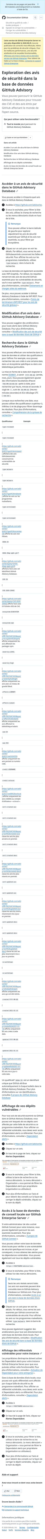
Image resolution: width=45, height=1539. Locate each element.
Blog (32, 1530)
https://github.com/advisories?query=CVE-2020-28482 (11, 601)
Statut (4, 1530)
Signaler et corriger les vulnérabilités (20, 28)
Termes (22, 1527)
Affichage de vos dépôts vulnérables (18, 1107)
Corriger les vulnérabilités (16, 30)
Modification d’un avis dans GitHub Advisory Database (22, 315)
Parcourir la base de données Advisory (21, 33)
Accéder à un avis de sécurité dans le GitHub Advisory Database (22, 187)
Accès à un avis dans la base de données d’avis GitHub (24, 1298)
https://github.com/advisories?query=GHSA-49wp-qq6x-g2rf (11, 563)
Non (17, 1491)
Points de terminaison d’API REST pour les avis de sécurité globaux (20, 302)
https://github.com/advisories (28, 205)
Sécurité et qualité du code (16, 23)
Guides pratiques (12, 25)
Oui (6, 1491)
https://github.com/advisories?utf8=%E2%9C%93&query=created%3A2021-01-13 (11, 1024)
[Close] (38, 4)
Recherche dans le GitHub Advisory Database (20, 344)
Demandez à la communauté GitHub (17, 1506)
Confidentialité (33, 1527)
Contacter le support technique (15, 1510)
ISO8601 (12, 374)
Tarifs (11, 1530)
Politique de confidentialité (11, 1495)
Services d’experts (22, 1530)
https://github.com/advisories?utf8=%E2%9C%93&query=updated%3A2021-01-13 (11, 1064)
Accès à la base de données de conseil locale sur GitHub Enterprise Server (21, 1214)
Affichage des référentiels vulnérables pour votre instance (22, 1352)
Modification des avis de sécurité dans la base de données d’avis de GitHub (22, 1340)
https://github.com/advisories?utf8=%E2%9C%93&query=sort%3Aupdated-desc (11, 946)
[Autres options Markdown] (30, 137)
